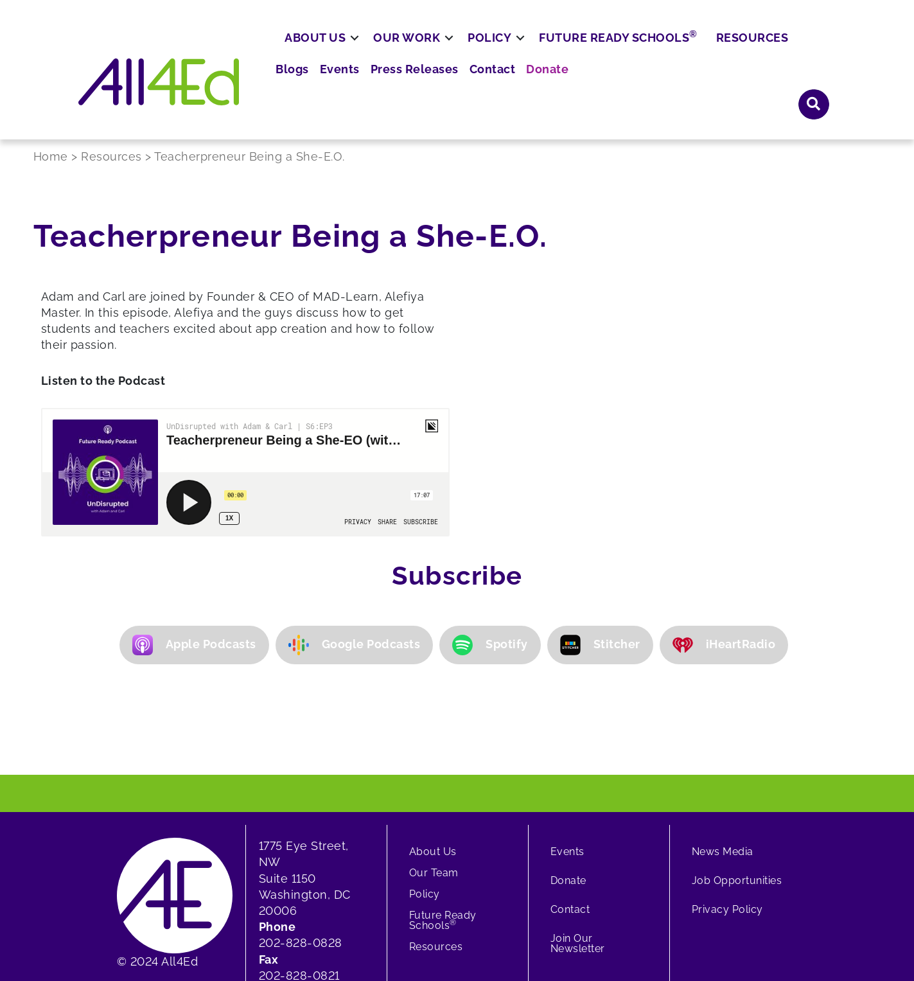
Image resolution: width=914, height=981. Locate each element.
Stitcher (600, 535)
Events (569, 51)
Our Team (434, 763)
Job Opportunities (737, 770)
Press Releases (638, 51)
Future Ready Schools (657, 86)
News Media (722, 742)
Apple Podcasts (194, 535)
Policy (528, 87)
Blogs (525, 51)
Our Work (445, 87)
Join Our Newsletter (577, 833)
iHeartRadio (724, 535)
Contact (709, 51)
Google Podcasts (354, 535)
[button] (653, 918)
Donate (759, 51)
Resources (791, 87)
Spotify (490, 535)
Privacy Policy (727, 799)
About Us (354, 87)
